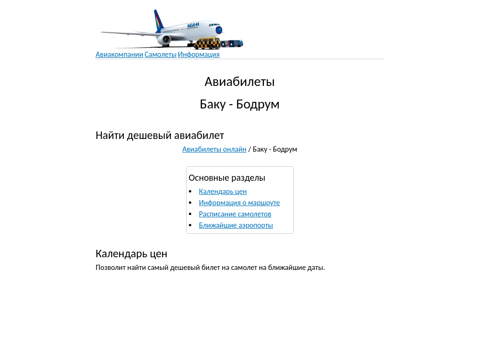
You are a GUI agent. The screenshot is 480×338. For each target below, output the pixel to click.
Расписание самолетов (235, 213)
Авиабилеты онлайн (214, 149)
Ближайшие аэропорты (236, 225)
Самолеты (161, 54)
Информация (199, 54)
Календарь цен (223, 191)
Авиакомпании (119, 54)
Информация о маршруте (239, 202)
